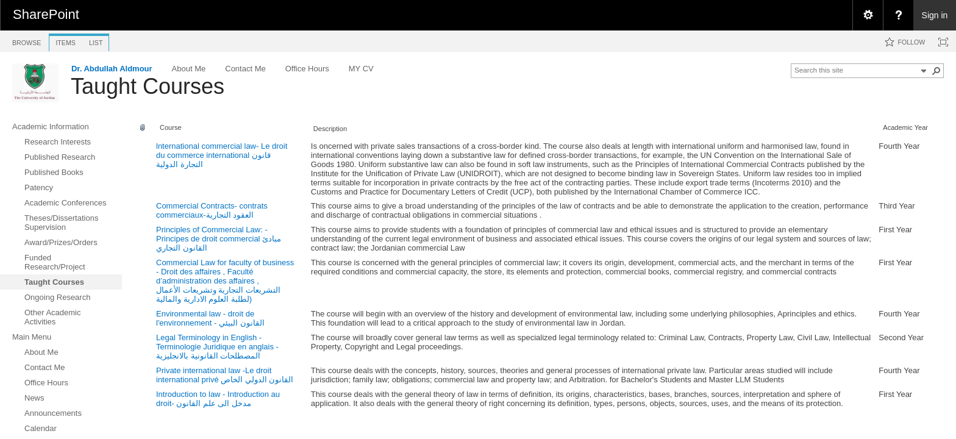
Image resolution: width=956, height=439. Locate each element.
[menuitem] (867, 15)
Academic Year (905, 127)
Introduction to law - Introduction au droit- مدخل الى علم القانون (218, 399)
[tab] (26, 40)
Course (171, 127)
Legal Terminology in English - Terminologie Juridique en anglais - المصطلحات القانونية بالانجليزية (217, 346)
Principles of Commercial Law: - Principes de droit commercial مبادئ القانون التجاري (218, 238)
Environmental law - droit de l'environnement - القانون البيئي (210, 318)
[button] (936, 70)
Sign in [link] (935, 15)
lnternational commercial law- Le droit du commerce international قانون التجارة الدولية (221, 155)
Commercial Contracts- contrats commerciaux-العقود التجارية (212, 210)
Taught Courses (147, 86)
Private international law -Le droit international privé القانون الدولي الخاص (224, 375)
